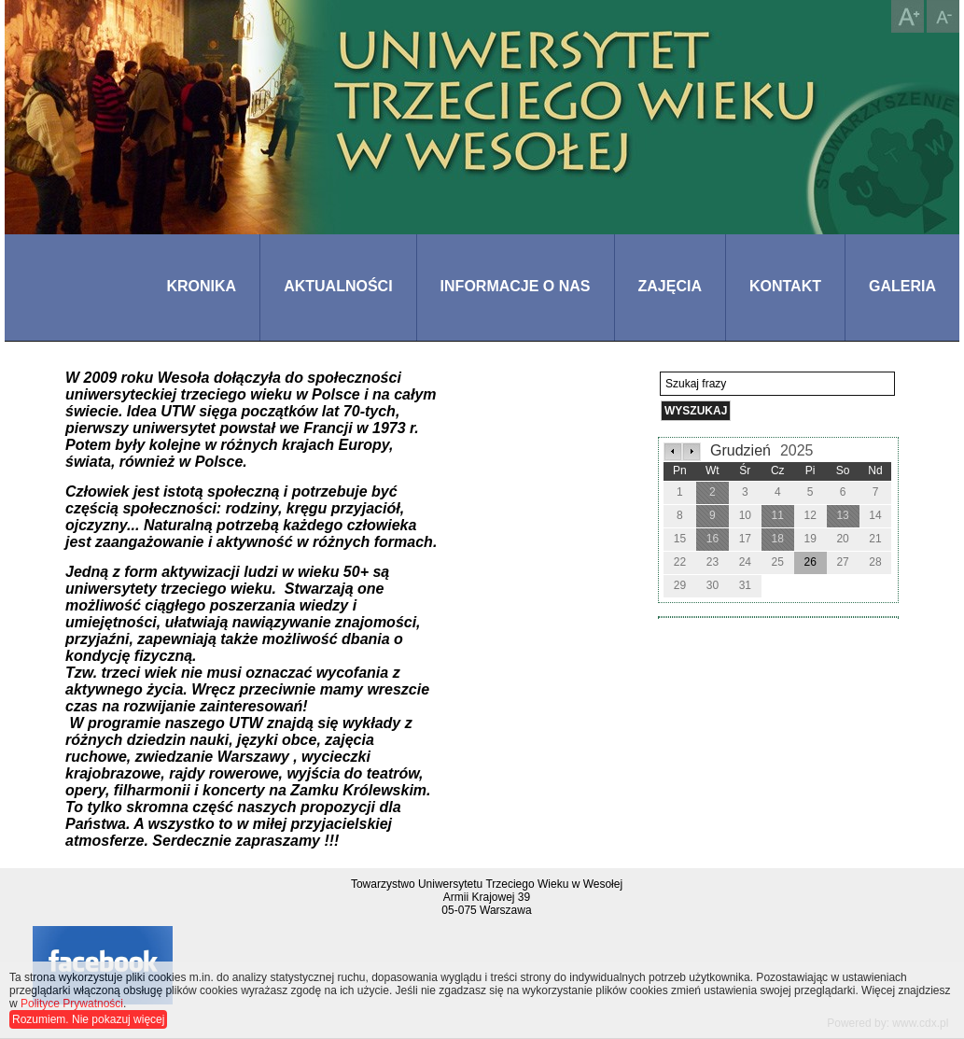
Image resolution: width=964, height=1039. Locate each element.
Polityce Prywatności (72, 1003)
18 (778, 538)
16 (712, 538)
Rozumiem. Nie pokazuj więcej (88, 1019)
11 (778, 515)
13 (842, 515)
